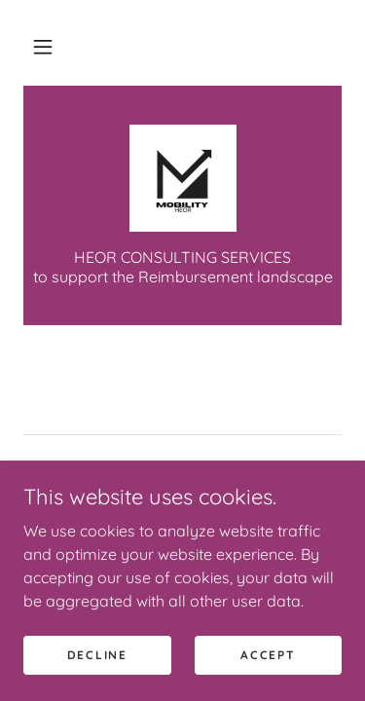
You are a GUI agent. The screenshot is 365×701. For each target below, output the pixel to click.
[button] (42, 46)
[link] (183, 178)
